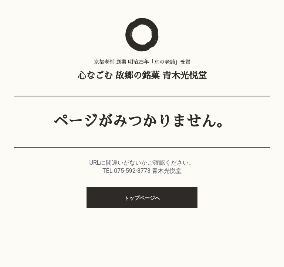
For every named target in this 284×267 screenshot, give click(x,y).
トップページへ (142, 198)
